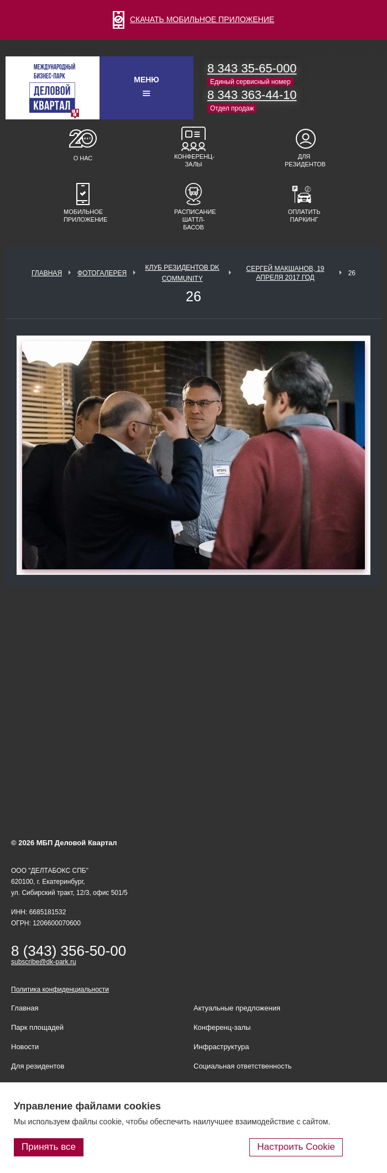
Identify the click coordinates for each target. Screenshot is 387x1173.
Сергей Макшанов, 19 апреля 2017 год (285, 273)
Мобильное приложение (83, 215)
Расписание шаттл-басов (193, 219)
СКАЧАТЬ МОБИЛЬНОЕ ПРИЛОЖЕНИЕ (193, 19)
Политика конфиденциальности (60, 989)
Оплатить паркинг (304, 215)
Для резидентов (304, 160)
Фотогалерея (102, 273)
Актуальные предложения (237, 1008)
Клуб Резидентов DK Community (182, 273)
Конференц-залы (193, 160)
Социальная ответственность (243, 1066)
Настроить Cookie (296, 1146)
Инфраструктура (221, 1047)
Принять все (49, 1146)
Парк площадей (37, 1027)
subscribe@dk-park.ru (43, 962)
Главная (47, 273)
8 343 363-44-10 (251, 95)
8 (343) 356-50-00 (68, 950)
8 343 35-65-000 (251, 68)
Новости (25, 1047)
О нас (83, 158)
